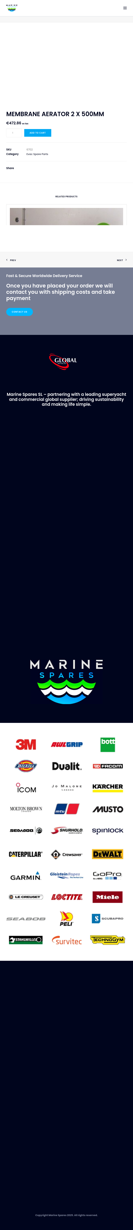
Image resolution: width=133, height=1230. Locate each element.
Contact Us (19, 311)
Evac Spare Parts (37, 154)
